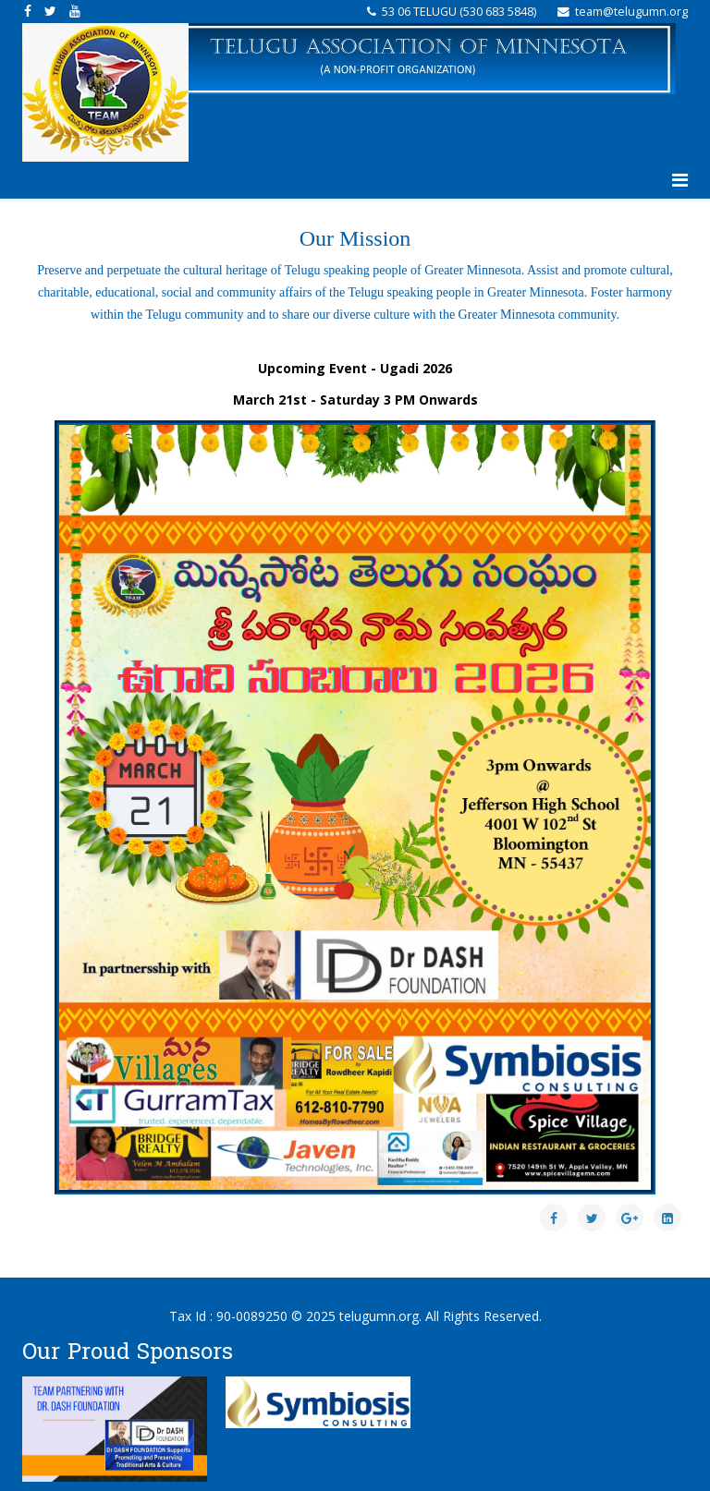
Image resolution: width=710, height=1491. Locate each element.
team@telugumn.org (631, 11)
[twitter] (50, 10)
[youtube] (74, 10)
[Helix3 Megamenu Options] (680, 180)
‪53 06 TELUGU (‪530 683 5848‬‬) (459, 11)
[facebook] (27, 10)
